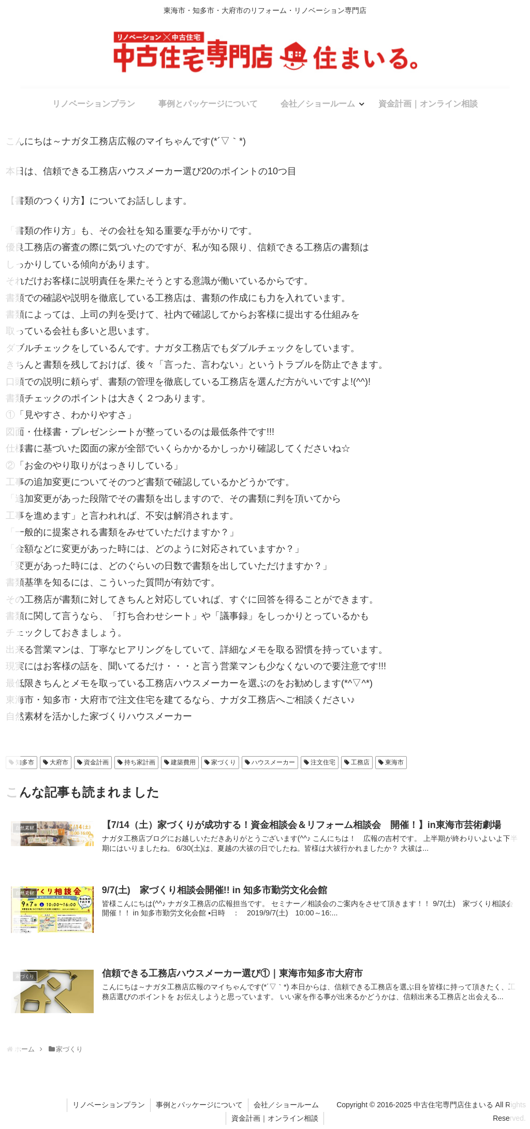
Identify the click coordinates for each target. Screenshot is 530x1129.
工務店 (360, 762)
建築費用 (183, 762)
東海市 (394, 762)
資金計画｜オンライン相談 (274, 1118)
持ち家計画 (139, 762)
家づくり (223, 762)
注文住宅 (323, 762)
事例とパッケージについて (199, 1105)
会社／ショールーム (286, 1105)
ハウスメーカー (273, 762)
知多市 (25, 762)
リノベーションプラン (108, 1105)
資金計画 (96, 762)
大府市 (59, 762)
